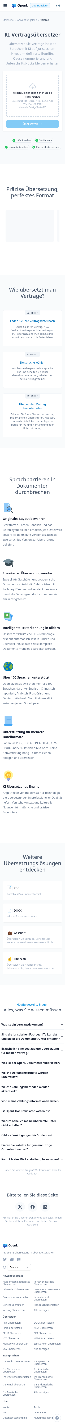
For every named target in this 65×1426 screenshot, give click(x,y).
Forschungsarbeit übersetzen (44, 1283)
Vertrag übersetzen (14, 1310)
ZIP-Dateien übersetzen (47, 1343)
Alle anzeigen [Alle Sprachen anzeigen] (41, 1392)
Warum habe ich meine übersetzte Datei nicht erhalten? (32, 1123)
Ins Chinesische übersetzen (11, 1370)
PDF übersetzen (12, 1322)
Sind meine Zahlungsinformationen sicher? (32, 1101)
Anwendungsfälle (27, 20)
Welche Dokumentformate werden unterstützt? (32, 1075)
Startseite (8, 20)
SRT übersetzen (43, 1333)
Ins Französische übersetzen (43, 1378)
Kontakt (7, 1407)
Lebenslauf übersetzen (16, 1289)
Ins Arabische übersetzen (41, 1370)
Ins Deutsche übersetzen (17, 1376)
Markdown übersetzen (15, 1343)
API (5, 1412)
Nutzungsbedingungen (47, 1417)
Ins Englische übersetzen (17, 1361)
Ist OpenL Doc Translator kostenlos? (32, 1111)
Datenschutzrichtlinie (15, 1417)
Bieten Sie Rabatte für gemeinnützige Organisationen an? (32, 1147)
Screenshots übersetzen (16, 1297)
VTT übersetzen (11, 1338)
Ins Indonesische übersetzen (43, 1386)
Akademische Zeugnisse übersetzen (16, 1283)
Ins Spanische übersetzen (42, 1363)
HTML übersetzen (44, 1338)
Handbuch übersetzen (46, 1304)
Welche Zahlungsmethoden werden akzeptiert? (32, 1089)
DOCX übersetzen (44, 1322)
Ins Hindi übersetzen (14, 1384)
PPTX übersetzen (12, 1328)
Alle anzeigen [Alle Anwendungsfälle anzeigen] (41, 1310)
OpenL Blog (40, 1412)
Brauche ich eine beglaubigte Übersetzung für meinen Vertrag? (32, 1051)
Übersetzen (32, 124)
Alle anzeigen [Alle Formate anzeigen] (41, 1348)
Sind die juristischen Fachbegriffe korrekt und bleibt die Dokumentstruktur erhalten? (32, 1037)
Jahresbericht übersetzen (41, 1298)
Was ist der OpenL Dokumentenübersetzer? (32, 1063)
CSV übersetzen (11, 1348)
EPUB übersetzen (12, 1333)
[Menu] (5, 5)
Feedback (32, 1173)
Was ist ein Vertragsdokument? (32, 1024)
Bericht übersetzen (13, 1304)
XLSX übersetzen (43, 1328)
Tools (37, 1407)
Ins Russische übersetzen (10, 1393)
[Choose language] (4, 1267)
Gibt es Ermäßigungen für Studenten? (32, 1135)
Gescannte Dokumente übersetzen (47, 1291)
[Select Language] (19, 1267)
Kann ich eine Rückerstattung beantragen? (32, 1159)
